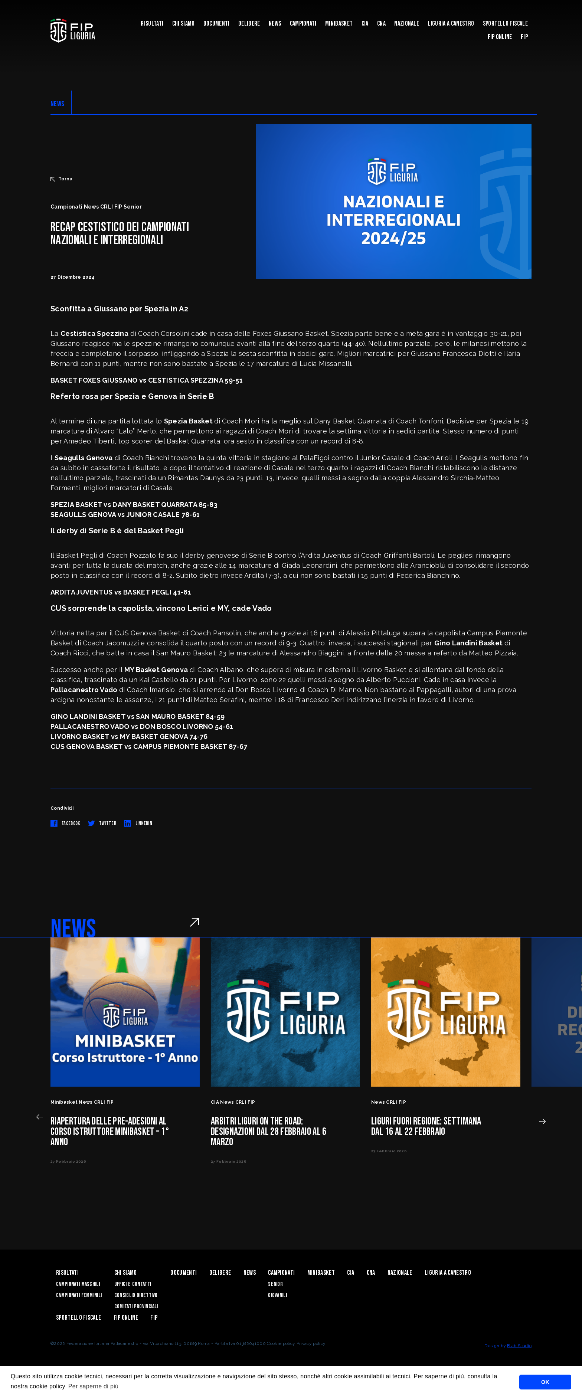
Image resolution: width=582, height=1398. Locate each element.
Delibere (249, 23)
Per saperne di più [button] (93, 1386)
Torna (61, 178)
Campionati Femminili (79, 1295)
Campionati (303, 23)
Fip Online (500, 37)
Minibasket (339, 23)
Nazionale (406, 23)
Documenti (216, 23)
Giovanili (277, 1295)
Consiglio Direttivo (136, 1295)
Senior (275, 1284)
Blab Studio (519, 1345)
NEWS (57, 103)
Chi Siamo (183, 23)
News (275, 23)
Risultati (152, 23)
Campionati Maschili (78, 1284)
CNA (381, 23)
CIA (365, 23)
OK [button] (545, 1382)
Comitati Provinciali (136, 1306)
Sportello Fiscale (505, 23)
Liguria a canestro (451, 23)
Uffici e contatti (132, 1284)
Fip (524, 37)
